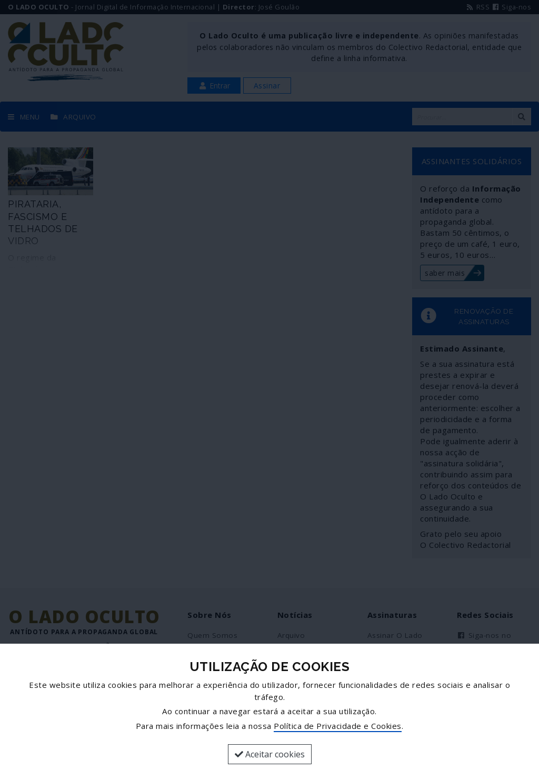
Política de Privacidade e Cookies (338, 726)
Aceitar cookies (270, 754)
